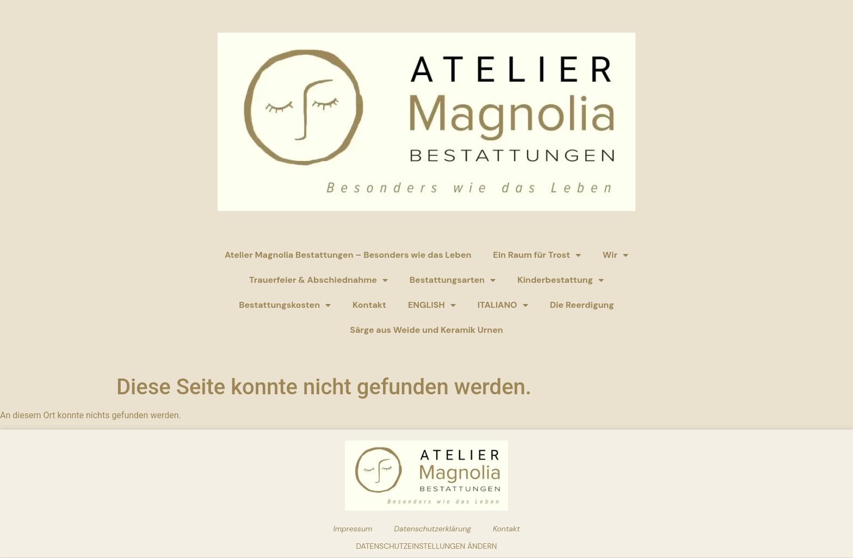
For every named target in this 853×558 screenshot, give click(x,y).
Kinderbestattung (560, 280)
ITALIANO (503, 305)
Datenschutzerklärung (432, 529)
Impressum (352, 529)
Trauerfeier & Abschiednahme (318, 280)
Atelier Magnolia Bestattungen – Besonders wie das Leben (348, 255)
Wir (615, 255)
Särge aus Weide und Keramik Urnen (426, 330)
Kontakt (369, 305)
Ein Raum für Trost (536, 255)
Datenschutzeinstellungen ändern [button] (426, 546)
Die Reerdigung (582, 305)
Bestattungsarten (453, 280)
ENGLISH (432, 305)
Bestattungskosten (285, 305)
